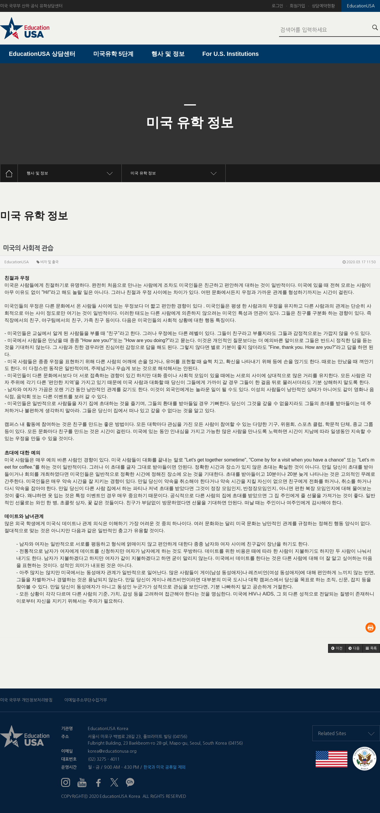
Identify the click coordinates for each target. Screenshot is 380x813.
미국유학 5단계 (113, 54)
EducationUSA (361, 6)
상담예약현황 (323, 6)
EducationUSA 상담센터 (42, 54)
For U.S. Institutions (230, 54)
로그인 (277, 6)
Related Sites (346, 733)
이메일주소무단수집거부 (85, 700)
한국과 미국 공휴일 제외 (164, 767)
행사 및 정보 (167, 54)
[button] (337, 648)
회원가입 (297, 6)
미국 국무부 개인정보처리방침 (26, 700)
